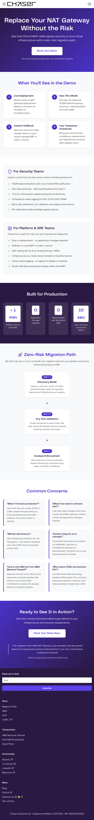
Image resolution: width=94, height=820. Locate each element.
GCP (4, 715)
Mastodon (8, 773)
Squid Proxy (8, 744)
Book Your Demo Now (47, 633)
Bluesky (7, 760)
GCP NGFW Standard (13, 740)
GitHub (7, 793)
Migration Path (9, 707)
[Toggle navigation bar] (4, 4)
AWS (4, 711)
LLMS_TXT (7, 720)
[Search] (89, 4)
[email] (47, 680)
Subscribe (47, 688)
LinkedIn (8, 768)
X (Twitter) (9, 764)
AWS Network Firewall (13, 735)
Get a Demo (8, 801)
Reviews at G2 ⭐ (12, 797)
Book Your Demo (47, 51)
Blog (4, 788)
